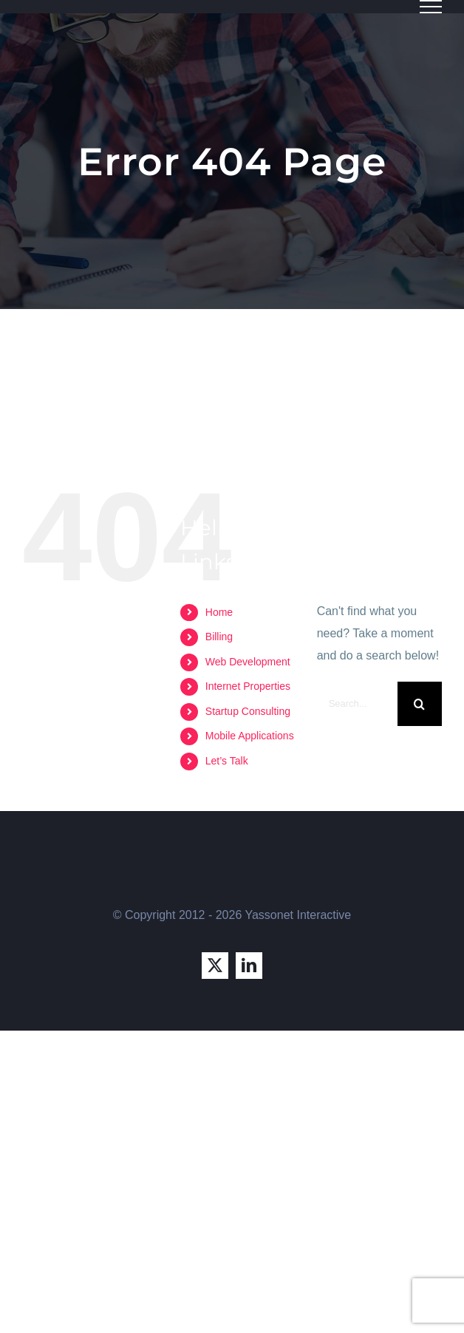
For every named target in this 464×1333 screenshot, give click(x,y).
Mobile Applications (249, 736)
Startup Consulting (247, 711)
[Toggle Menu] (430, 6)
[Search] (420, 704)
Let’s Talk (226, 761)
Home (219, 612)
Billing (219, 636)
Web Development (247, 662)
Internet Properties (247, 686)
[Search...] (357, 704)
